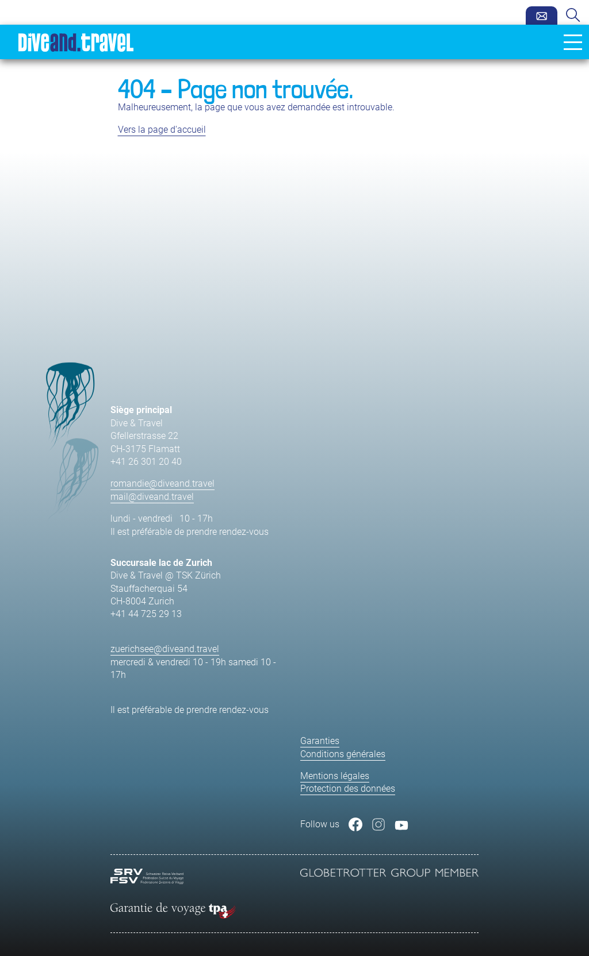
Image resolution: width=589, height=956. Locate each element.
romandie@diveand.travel (162, 483)
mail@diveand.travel (152, 496)
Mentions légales (334, 775)
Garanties (319, 740)
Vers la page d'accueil (162, 129)
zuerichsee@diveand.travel (164, 648)
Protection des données (347, 788)
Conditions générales (342, 754)
